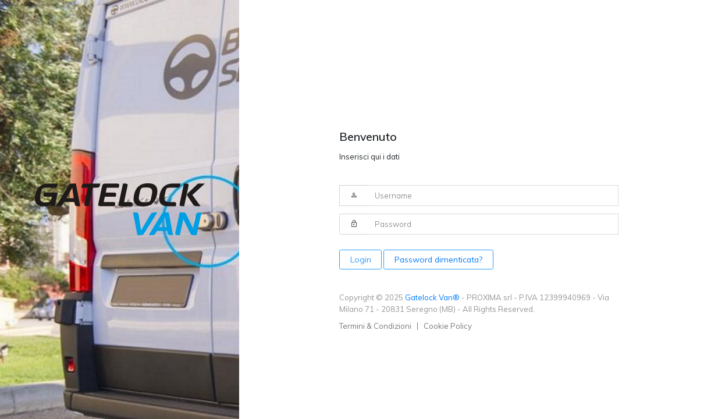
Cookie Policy (448, 326)
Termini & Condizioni (375, 326)
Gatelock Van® (432, 297)
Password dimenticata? (438, 259)
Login (360, 259)
